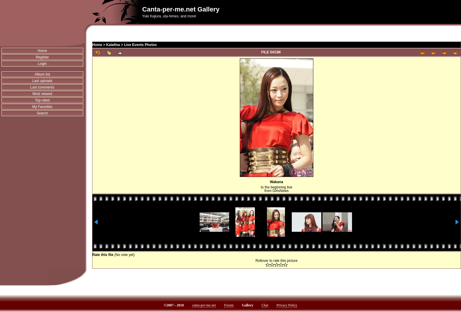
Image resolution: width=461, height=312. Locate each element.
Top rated (42, 100)
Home (42, 51)
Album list (42, 74)
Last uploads (42, 81)
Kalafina (113, 45)
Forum (229, 305)
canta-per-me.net (204, 305)
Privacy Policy (286, 305)
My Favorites (42, 107)
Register (42, 57)
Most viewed (42, 94)
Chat (265, 305)
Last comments (42, 87)
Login (42, 64)
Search (42, 113)
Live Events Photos (140, 45)
